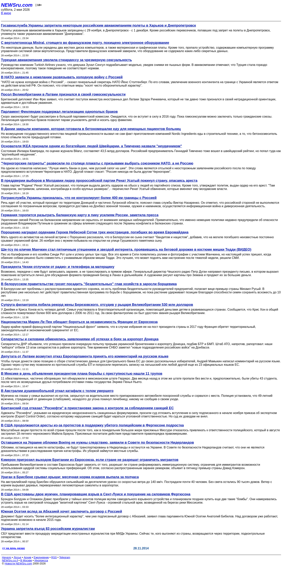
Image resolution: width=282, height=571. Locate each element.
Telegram (64, 557)
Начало (6, 557)
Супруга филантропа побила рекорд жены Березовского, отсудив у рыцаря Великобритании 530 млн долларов (97, 305)
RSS (54, 557)
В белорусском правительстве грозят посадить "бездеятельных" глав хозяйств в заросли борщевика (89, 284)
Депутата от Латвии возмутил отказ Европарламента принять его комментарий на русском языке (85, 356)
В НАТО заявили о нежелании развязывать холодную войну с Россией (62, 77)
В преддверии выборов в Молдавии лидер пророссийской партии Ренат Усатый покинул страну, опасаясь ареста (99, 180)
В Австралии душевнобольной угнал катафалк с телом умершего (57, 391)
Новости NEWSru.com (18, 563)
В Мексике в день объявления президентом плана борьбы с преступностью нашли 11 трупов (81, 373)
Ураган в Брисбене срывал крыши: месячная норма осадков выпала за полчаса (70, 477)
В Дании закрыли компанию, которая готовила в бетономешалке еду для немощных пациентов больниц (91, 129)
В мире (6, 13)
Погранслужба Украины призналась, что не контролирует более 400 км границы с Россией (79, 198)
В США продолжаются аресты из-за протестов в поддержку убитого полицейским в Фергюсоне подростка (92, 425)
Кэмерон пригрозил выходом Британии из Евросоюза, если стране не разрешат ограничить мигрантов (89, 460)
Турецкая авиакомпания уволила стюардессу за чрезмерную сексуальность (66, 60)
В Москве (26, 560)
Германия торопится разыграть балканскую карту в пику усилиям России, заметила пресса (80, 215)
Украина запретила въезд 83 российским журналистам (48, 529)
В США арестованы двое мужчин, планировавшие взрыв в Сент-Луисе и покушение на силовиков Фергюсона (95, 494)
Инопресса (41, 560)
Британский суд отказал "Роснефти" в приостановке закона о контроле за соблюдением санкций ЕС (87, 408)
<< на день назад (13, 548)
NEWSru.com (17, 5)
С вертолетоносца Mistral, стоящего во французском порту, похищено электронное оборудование (85, 43)
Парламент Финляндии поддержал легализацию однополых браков (59, 112)
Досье (17, 557)
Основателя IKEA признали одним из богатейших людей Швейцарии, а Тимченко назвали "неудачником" (91, 146)
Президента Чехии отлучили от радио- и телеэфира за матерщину (57, 267)
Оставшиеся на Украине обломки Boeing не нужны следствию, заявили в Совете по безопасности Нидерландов (97, 442)
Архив (27, 557)
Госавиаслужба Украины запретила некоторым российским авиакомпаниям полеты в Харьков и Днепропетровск (98, 25)
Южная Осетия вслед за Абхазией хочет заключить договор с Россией (61, 511)
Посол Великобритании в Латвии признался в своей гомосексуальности (63, 94)
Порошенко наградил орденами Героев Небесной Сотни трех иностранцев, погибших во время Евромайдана (94, 232)
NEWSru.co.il (10, 560)
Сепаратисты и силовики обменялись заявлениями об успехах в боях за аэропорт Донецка (80, 339)
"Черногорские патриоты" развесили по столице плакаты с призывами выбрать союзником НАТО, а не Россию (97, 163)
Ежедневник (41, 557)
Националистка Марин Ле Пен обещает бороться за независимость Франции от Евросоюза (79, 322)
